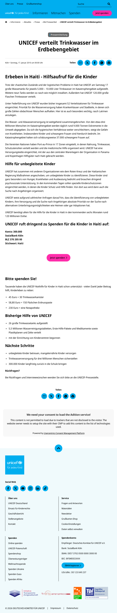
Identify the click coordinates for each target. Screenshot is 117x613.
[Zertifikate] (58, 593)
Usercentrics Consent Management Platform (64, 433)
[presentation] (6, 22)
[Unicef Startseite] (16, 13)
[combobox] (94, 4)
